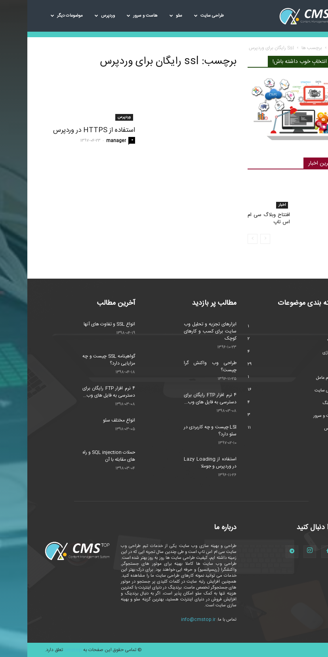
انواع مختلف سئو (92, 420)
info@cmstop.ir (171, 619)
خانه (306, 48)
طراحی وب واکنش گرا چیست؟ (182, 366)
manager (89, 140)
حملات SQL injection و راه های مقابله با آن (81, 455)
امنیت (305, 340)
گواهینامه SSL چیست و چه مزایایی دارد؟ (81, 359)
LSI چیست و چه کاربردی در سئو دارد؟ (182, 430)
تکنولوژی (303, 352)
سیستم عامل (300, 378)
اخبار (254, 205)
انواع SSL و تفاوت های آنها (82, 324)
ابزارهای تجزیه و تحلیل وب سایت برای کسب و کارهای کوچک (182, 331)
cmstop (46, 650)
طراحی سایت (181, 15)
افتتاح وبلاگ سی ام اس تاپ (241, 218)
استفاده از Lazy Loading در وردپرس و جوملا (182, 462)
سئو (148, 15)
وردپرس (77, 15)
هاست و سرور (114, 15)
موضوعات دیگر (39, 15)
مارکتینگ (303, 403)
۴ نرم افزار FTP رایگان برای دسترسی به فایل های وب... (81, 391)
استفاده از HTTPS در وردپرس (67, 130)
